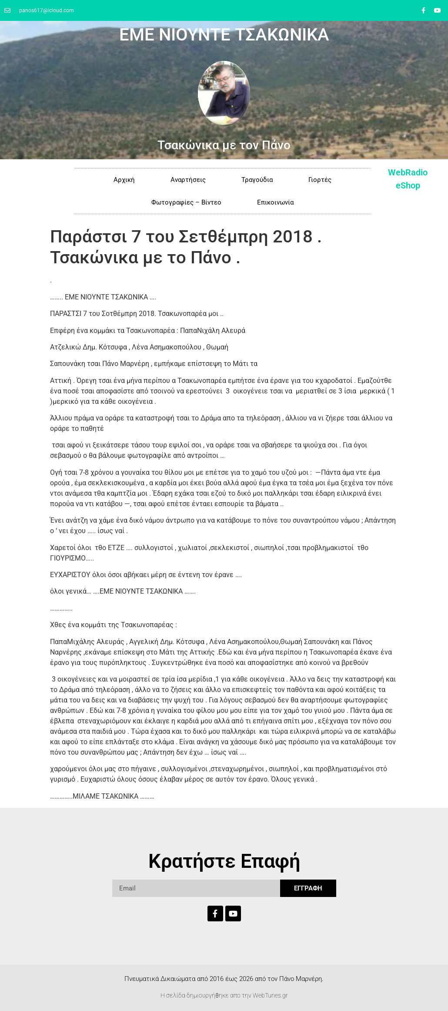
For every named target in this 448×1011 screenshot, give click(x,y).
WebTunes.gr (270, 995)
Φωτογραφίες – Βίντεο (186, 202)
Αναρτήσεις (188, 180)
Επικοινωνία (275, 202)
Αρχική (124, 180)
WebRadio (408, 172)
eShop (408, 185)
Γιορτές (319, 180)
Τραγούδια (257, 180)
